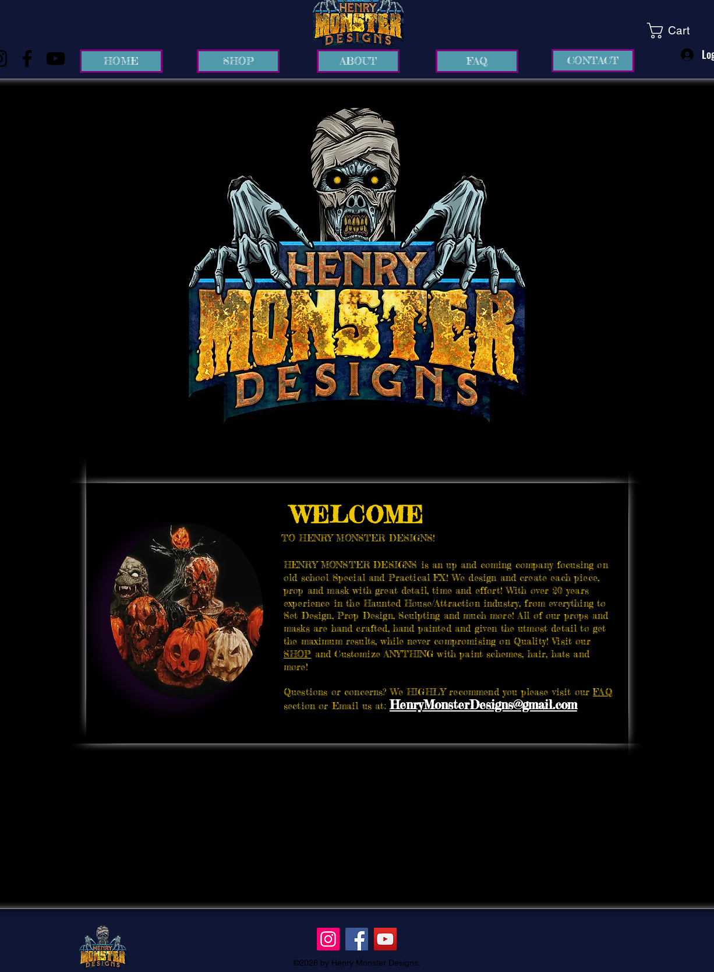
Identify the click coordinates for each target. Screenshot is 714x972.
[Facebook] (27, 58)
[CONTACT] (593, 60)
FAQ (602, 692)
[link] (677, 30)
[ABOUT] (358, 61)
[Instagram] (328, 939)
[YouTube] (55, 58)
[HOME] (121, 61)
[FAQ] (477, 61)
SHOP (298, 654)
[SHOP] (238, 61)
